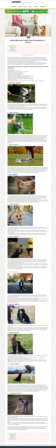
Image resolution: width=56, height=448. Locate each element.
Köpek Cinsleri (42, 6)
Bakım (25, 6)
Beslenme (20, 6)
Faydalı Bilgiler (13, 6)
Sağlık (30, 6)
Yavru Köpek (35, 6)
